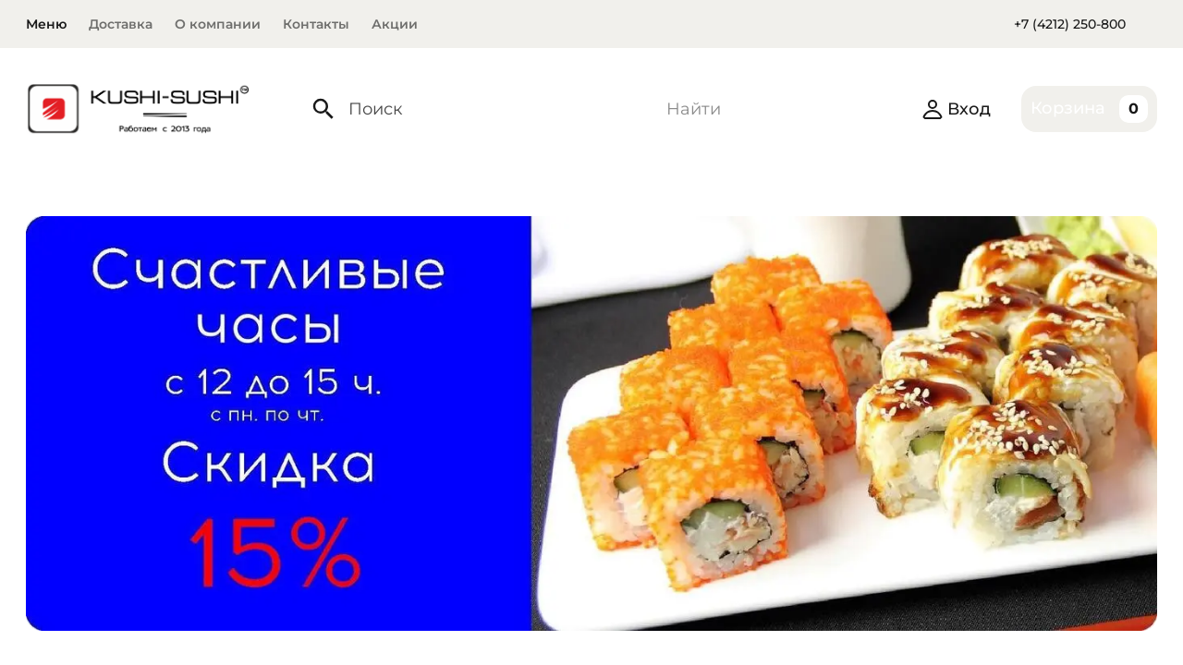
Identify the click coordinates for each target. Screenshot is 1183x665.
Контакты (316, 24)
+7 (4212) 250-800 (1070, 24)
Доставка (120, 24)
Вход (956, 109)
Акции (395, 24)
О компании (218, 24)
